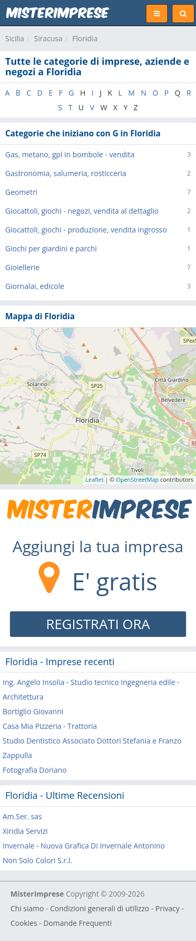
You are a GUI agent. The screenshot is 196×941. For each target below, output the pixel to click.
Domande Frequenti (77, 923)
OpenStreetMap (137, 479)
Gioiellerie (22, 267)
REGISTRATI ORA (98, 623)
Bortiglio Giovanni (33, 711)
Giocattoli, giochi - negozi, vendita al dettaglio (82, 211)
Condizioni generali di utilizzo (99, 908)
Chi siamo (27, 908)
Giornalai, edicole (34, 286)
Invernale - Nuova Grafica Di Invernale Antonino (84, 846)
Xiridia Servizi (25, 831)
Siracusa (48, 38)
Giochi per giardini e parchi (51, 248)
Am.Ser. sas (22, 816)
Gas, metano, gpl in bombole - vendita (69, 154)
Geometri (21, 192)
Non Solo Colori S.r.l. (37, 860)
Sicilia (14, 38)
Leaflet (95, 479)
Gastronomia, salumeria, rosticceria (65, 173)
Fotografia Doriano (34, 770)
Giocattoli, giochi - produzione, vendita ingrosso (86, 230)
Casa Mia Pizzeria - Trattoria (50, 726)
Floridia (84, 38)
